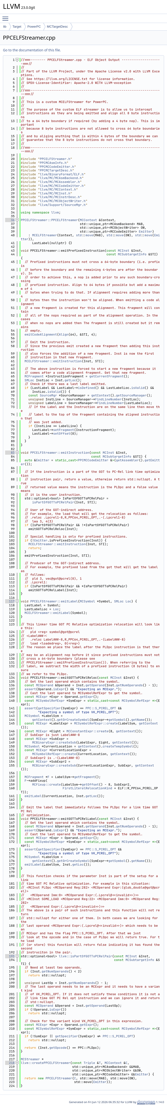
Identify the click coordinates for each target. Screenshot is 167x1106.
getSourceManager (131, 395)
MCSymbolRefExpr (50, 701)
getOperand (94, 685)
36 (10, 220)
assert (30, 689)
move (89, 235)
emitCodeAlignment (41, 334)
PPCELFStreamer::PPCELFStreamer (49, 220)
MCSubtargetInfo (132, 254)
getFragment (84, 777)
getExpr (86, 697)
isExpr (59, 689)
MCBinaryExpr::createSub (54, 742)
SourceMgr (48, 395)
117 (10, 601)
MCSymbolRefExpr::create (96, 723)
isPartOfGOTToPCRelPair (53, 502)
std (79, 235)
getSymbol (116, 720)
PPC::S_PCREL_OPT (100, 708)
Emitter (145, 231)
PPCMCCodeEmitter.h (57, 167)
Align (63, 334)
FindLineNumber (108, 399)
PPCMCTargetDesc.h (56, 170)
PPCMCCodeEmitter (93, 460)
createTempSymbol (118, 746)
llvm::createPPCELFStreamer (45, 1063)
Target (16, 26)
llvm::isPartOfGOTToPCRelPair (85, 956)
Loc (128, 601)
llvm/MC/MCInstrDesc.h (60, 197)
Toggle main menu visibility (6, 16)
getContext (100, 395)
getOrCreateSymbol (73, 720)
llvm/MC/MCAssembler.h (60, 182)
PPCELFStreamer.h (55, 159)
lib (4, 26)
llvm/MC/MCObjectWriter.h (62, 201)
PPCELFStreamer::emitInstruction (59, 453)
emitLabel (33, 796)
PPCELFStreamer (58, 1078)
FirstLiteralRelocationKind (87, 788)
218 (10, 1063)
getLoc (70, 380)
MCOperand (44, 685)
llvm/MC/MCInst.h (55, 193)
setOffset (61, 433)
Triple (89, 1063)
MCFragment (34, 376)
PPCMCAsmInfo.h (53, 163)
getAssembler (127, 460)
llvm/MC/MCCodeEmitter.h (62, 186)
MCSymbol (87, 601)
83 (10, 453)
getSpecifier (49, 708)
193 (10, 956)
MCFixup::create (46, 784)
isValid (138, 388)
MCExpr (41, 697)
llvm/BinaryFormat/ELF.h (62, 174)
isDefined (86, 388)
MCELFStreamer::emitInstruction (53, 361)
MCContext (88, 220)
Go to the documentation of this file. (32, 50)
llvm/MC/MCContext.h (58, 189)
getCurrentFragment (106, 376)
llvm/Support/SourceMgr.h (62, 205)
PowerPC (34, 26)
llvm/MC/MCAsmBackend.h (61, 178)
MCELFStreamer (44, 235)
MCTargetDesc (57, 26)
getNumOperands (129, 685)
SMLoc (29, 380)
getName (138, 720)
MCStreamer (30, 1059)
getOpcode (57, 1048)
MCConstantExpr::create (87, 731)
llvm (55, 212)
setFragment (63, 430)
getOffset (90, 784)
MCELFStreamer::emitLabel (47, 613)
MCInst (123, 250)
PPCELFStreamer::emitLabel (54, 601)
